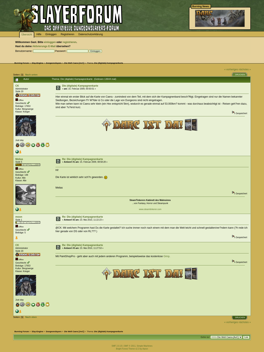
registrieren (70, 42)
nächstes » (245, 69)
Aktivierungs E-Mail (44, 46)
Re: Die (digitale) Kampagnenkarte (82, 159)
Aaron (145, 349)
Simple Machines (144, 346)
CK (17, 85)
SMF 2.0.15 (117, 346)
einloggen (50, 42)
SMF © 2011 (130, 346)
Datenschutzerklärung (90, 34)
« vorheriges (231, 69)
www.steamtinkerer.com (150, 209)
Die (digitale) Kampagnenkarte (80, 85)
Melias (19, 159)
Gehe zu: (205, 337)
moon (18, 216)
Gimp (167, 256)
